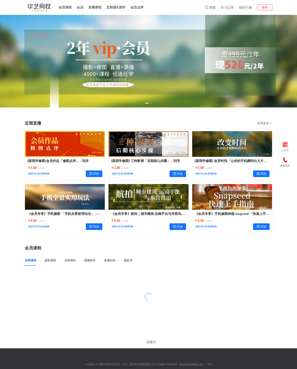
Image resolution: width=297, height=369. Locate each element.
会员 (80, 7)
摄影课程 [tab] (50, 260)
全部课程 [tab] (30, 260)
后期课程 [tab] (70, 260)
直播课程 (94, 7)
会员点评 (137, 7)
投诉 (210, 351)
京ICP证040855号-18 (191, 351)
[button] (146, 103)
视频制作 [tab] (90, 260)
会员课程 (65, 7)
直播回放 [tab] (110, 260)
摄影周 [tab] (128, 260)
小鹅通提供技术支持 (148, 363)
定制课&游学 (115, 7)
